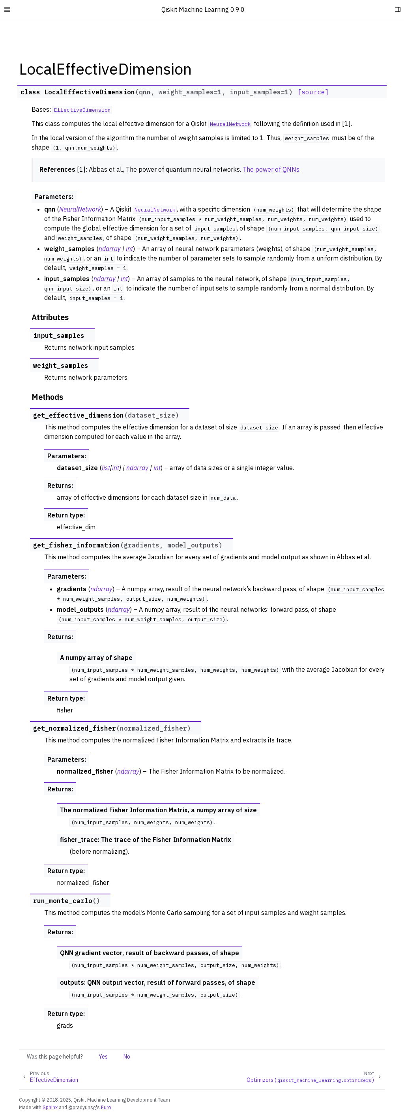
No (126, 1056)
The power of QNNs (271, 169)
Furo (106, 1107)
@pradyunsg (82, 1107)
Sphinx (50, 1107)
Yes (103, 1056)
